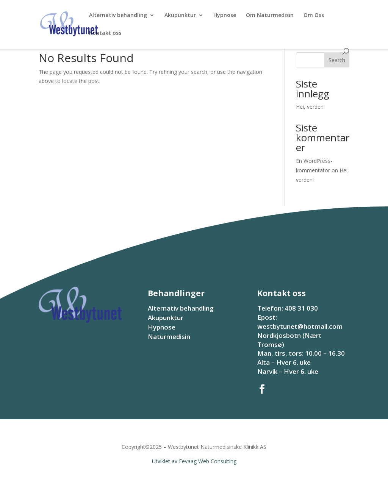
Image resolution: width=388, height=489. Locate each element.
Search (337, 60)
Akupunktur (180, 15)
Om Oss (314, 15)
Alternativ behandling (118, 15)
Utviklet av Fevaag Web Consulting (194, 461)
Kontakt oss (105, 33)
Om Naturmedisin (270, 15)
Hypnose (224, 15)
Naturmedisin (169, 336)
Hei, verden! (310, 106)
